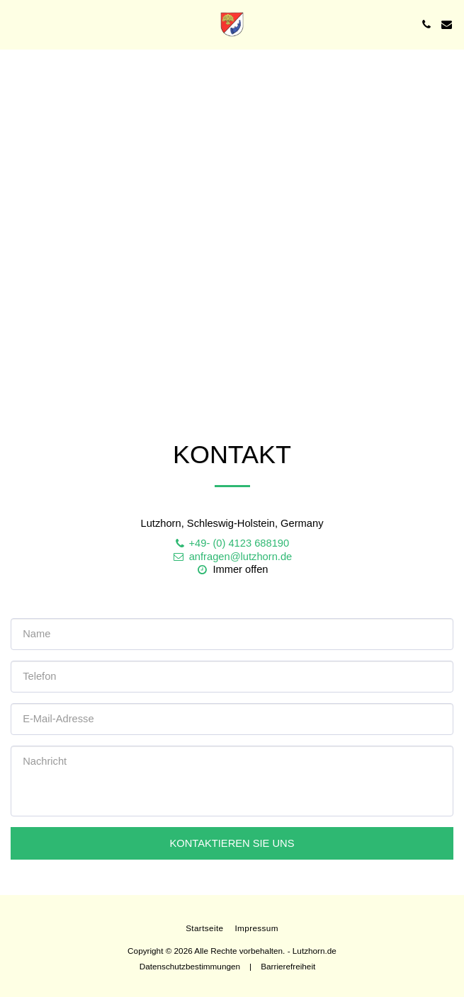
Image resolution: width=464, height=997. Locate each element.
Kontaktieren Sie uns (231, 843)
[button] (16, 24)
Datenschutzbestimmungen (190, 966)
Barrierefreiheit (288, 966)
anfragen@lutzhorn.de (232, 556)
